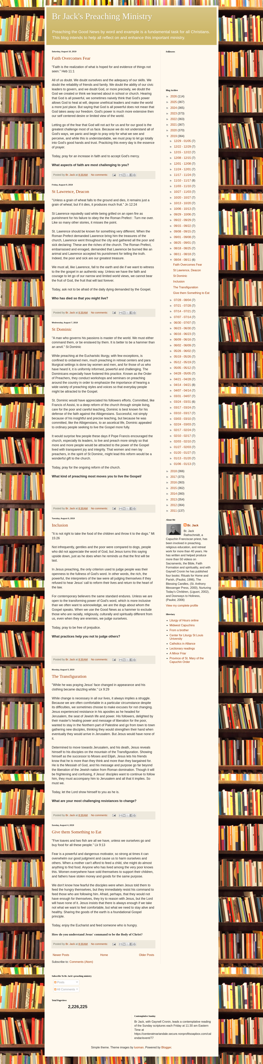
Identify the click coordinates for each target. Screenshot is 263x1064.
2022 (174, 119)
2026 (174, 96)
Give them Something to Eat (76, 832)
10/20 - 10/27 (183, 197)
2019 (174, 136)
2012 (174, 505)
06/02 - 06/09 (183, 345)
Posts (59, 982)
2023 (174, 113)
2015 (174, 488)
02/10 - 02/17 (183, 435)
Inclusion (60, 525)
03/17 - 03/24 (183, 407)
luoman (139, 1047)
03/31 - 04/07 (183, 396)
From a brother (179, 630)
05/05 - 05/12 (183, 367)
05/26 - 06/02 (183, 350)
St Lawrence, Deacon (70, 191)
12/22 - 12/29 (183, 146)
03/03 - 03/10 (183, 418)
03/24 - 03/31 (183, 401)
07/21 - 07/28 (183, 305)
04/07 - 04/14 (183, 390)
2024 (174, 107)
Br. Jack (192, 525)
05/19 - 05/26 (183, 356)
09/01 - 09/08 (183, 237)
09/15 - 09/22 (183, 225)
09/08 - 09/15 (183, 231)
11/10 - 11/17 (183, 180)
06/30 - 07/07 (183, 322)
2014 (174, 493)
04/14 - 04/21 (183, 384)
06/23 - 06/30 (183, 328)
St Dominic (62, 329)
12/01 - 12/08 (183, 163)
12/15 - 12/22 (183, 152)
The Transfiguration (69, 676)
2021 (174, 124)
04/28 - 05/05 (183, 373)
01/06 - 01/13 (183, 463)
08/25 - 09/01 (183, 242)
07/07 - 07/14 (183, 317)
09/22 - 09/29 (183, 220)
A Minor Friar (178, 653)
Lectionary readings (182, 648)
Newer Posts (61, 954)
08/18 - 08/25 (183, 248)
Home (104, 954)
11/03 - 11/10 (183, 186)
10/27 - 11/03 (183, 191)
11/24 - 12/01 (183, 169)
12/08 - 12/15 (183, 157)
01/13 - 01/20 (183, 458)
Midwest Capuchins (182, 625)
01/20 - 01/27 (183, 452)
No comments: (99, 174)
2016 (174, 482)
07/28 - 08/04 (183, 300)
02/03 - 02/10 (183, 441)
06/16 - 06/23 (183, 333)
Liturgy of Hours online (184, 620)
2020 (174, 130)
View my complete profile (182, 605)
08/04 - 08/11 (183, 259)
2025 (174, 102)
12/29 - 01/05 (183, 141)
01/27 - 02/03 (183, 447)
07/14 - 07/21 (183, 311)
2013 (174, 499)
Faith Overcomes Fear (71, 58)
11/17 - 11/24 (183, 174)
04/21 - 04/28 (183, 379)
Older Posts (146, 954)
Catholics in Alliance (182, 643)
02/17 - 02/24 (183, 430)
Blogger (166, 1047)
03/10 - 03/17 (183, 413)
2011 (174, 510)
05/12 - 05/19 (183, 362)
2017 (174, 476)
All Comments (64, 989)
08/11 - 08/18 (183, 254)
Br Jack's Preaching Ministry (102, 16)
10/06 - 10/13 (183, 208)
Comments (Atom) (81, 961)
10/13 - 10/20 (183, 203)
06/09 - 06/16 (183, 339)
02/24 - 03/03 (183, 424)
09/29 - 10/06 (183, 214)
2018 (174, 471)
